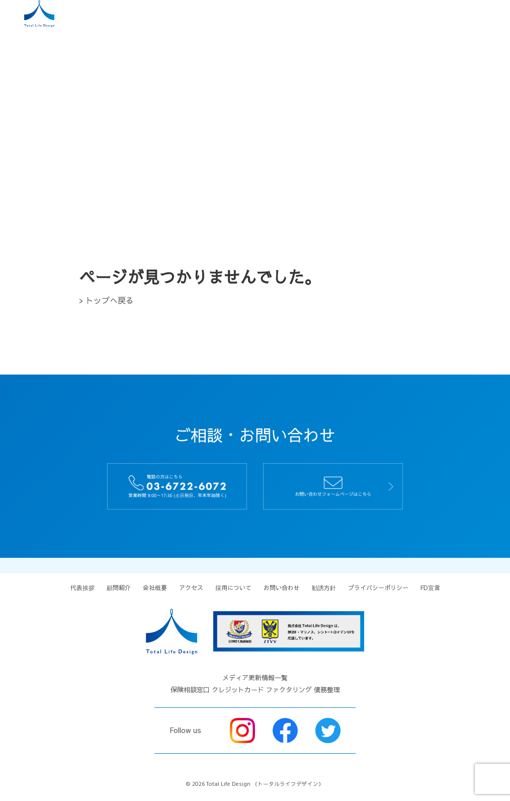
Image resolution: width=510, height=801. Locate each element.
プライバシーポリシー (378, 588)
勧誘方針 (324, 588)
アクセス (191, 588)
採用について (233, 588)
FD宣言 (430, 588)
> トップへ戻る (106, 300)
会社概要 (155, 588)
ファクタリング (289, 689)
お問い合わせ (282, 588)
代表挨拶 (82, 588)
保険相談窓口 (190, 689)
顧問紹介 (119, 588)
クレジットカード (238, 689)
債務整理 (327, 689)
